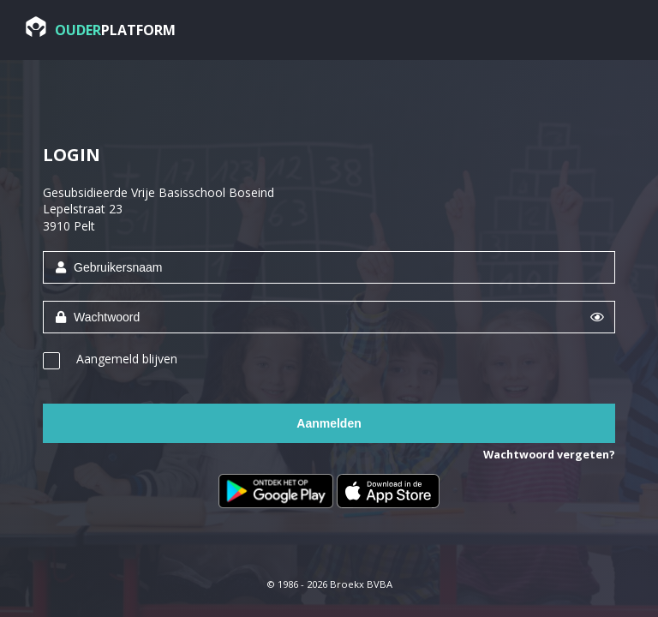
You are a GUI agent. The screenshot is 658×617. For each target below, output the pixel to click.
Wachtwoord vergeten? (549, 454)
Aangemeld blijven (126, 358)
